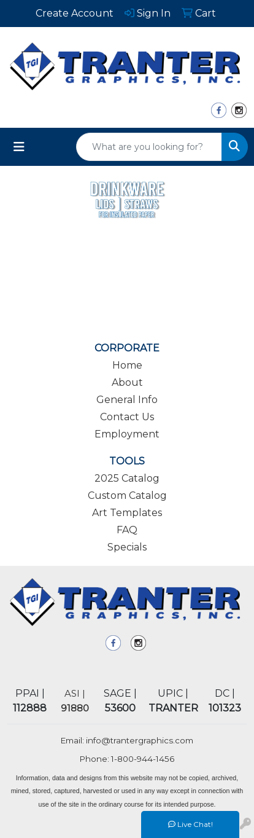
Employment (127, 434)
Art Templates (127, 513)
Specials (127, 547)
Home (127, 365)
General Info (127, 399)
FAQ (127, 530)
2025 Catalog (127, 478)
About (127, 382)
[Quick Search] (149, 147)
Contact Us (127, 417)
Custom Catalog (127, 495)
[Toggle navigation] (19, 146)
